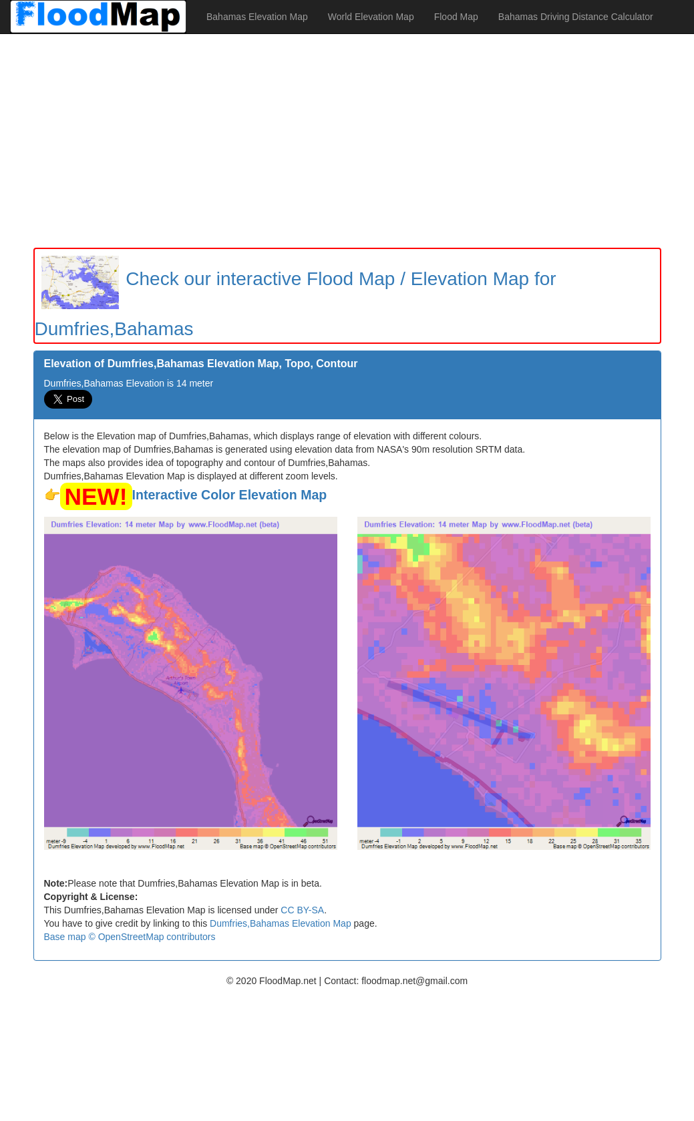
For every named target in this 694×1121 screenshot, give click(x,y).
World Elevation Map (371, 16)
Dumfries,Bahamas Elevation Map (280, 923)
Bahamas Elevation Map (257, 16)
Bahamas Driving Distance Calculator (575, 16)
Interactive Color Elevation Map (229, 494)
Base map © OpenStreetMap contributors (130, 936)
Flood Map (456, 16)
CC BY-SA (302, 910)
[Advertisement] (347, 140)
